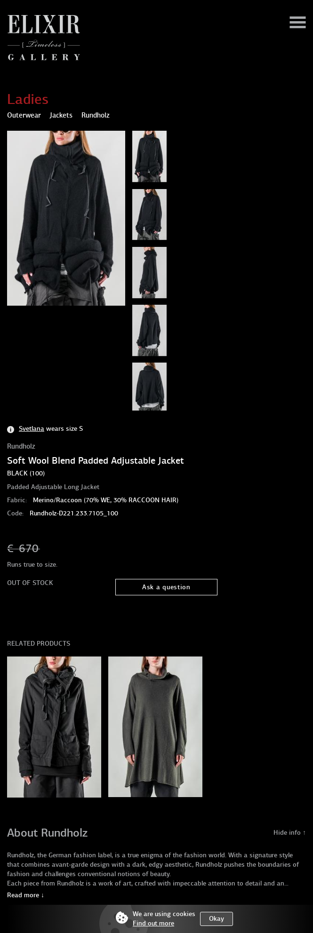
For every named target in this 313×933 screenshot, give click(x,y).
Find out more (153, 923)
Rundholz (21, 446)
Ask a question (166, 587)
